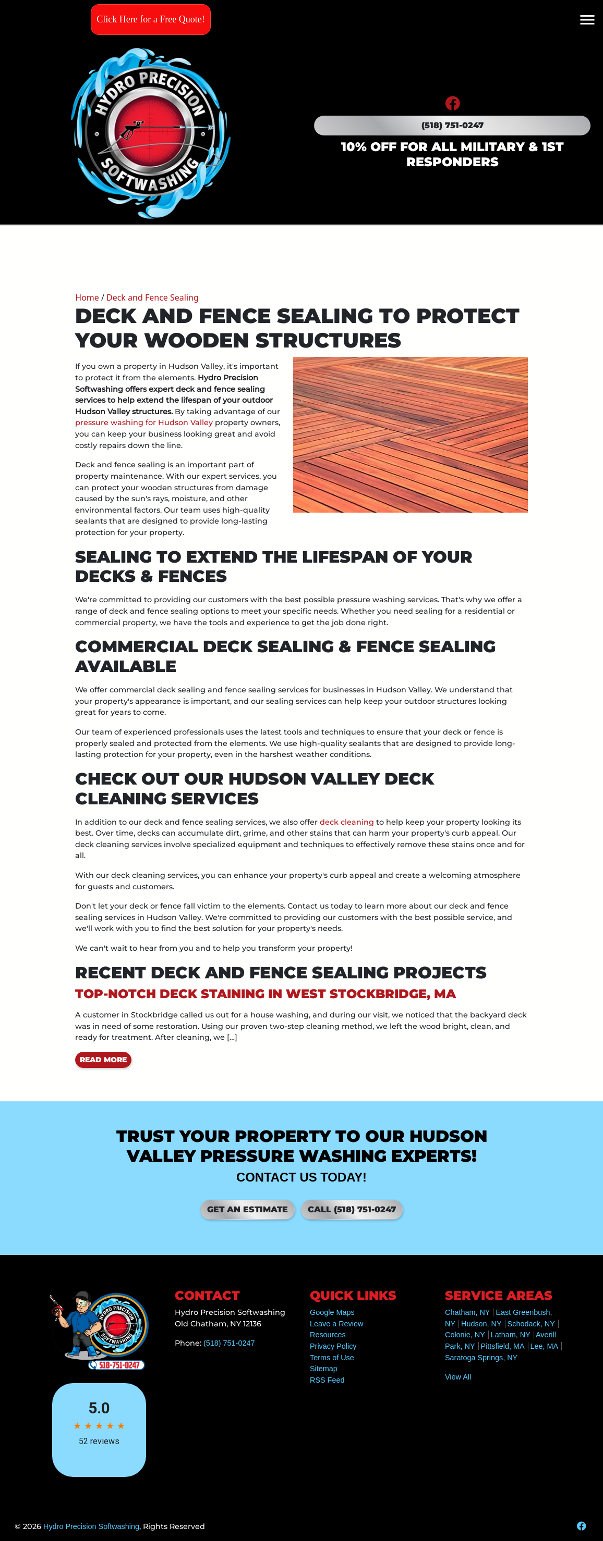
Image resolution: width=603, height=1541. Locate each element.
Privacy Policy (333, 1346)
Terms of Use (332, 1357)
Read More (103, 1059)
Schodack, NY (531, 1324)
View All (458, 1377)
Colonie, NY (465, 1335)
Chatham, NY (467, 1312)
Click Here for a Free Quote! (150, 19)
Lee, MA (544, 1346)
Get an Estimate (247, 1209)
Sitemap (323, 1368)
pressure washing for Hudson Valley (144, 422)
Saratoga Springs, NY (481, 1357)
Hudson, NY (481, 1324)
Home (87, 297)
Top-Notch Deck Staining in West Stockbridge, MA (265, 993)
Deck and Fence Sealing (152, 297)
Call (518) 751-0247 (352, 1209)
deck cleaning (347, 822)
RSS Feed (327, 1380)
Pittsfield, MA (503, 1346)
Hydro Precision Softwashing (91, 1526)
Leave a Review (336, 1324)
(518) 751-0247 (452, 125)
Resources (328, 1335)
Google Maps (332, 1312)
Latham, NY (510, 1335)
